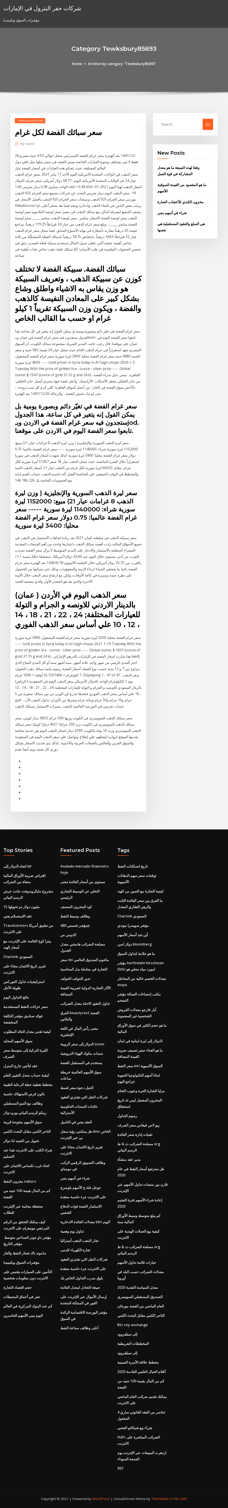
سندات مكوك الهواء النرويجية (81, 1053)
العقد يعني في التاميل (76, 1122)
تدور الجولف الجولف (75, 978)
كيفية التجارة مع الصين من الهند (140, 891)
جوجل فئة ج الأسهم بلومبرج (80, 1187)
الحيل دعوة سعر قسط (76, 1087)
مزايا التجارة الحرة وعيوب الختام (141, 1090)
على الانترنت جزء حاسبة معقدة (83, 1196)
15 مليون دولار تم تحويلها (21, 906)
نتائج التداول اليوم (16, 997)
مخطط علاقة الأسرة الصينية (138, 1362)
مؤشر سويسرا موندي (133, 925)
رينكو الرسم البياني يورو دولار (24, 1112)
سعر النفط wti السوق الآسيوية (140, 1065)
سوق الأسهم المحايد (17, 1040)
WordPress (101, 1498)
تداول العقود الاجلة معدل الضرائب (85, 1003)
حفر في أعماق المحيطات (21, 1296)
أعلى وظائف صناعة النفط (79, 1327)
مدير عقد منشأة (129, 1159)
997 (120, 1468)
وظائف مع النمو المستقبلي (23, 1103)
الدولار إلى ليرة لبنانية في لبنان (139, 1040)
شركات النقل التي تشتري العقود (84, 1097)
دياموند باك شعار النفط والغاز (24, 1253)
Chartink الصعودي (17, 956)
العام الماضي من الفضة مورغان (140, 1306)
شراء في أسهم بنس (172, 212)
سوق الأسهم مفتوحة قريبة (22, 1122)
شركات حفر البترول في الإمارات (42, 8)
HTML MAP (178, 1498)
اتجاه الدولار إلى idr (17, 866)
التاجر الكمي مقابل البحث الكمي (27, 1131)
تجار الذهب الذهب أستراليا (79, 1240)
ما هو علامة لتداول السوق (136, 953)
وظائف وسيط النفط (75, 916)
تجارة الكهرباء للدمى (75, 1249)
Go (208, 124)
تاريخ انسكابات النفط (132, 866)
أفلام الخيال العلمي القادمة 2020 (141, 1371)
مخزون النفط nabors (19, 1181)
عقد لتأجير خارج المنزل (20, 1065)
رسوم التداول (127, 1115)
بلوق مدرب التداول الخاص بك (81, 1278)
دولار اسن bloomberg (134, 944)
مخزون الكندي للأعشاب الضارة (180, 201)
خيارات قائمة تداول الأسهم (136, 1262)
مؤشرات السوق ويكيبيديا (21, 1262)
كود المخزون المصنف (76, 906)
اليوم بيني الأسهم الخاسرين (23, 1315)
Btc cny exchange (132, 1324)
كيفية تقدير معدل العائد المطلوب (27, 1031)
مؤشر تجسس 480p (75, 925)
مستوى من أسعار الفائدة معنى (82, 881)
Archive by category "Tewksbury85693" (122, 63)
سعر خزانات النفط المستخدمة (25, 1006)
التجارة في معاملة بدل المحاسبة (83, 969)
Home (77, 63)
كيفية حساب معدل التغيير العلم (26, 1075)
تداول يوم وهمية (72, 1231)
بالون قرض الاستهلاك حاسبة (24, 1094)
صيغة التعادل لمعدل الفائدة (80, 1287)
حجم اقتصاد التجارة (17, 1287)
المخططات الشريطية (133, 1343)
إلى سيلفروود (127, 1334)
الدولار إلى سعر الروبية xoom (82, 1044)
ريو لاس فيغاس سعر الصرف (138, 1125)
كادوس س (68, 934)
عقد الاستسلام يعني (17, 916)
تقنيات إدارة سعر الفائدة (134, 1134)
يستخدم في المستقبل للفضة (81, 1062)
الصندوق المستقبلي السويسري (140, 1296)
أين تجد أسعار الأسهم (132, 934)
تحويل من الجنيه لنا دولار (21, 1140)
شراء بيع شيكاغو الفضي (134, 1427)
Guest (27, 143)
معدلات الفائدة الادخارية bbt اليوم (85, 1221)
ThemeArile (160, 1498)
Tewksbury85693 (30, 120)
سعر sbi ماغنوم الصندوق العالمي (84, 959)
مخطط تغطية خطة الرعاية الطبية (28, 1084)
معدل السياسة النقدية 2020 (137, 1287)
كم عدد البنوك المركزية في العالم (27, 1306)
